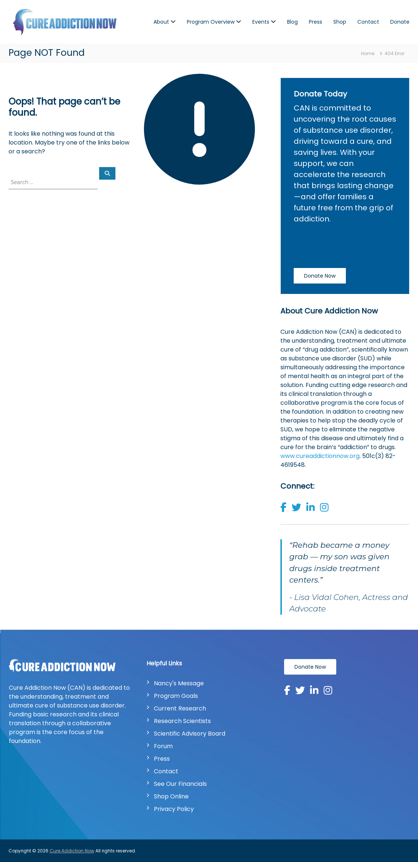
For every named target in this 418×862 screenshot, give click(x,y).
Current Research (180, 708)
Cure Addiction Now (72, 851)
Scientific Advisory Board (189, 733)
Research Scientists (182, 721)
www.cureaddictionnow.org (320, 456)
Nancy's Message (179, 683)
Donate (399, 22)
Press (315, 22)
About (161, 22)
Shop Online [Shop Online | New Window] (171, 796)
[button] (285, 509)
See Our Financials (180, 784)
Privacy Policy (174, 809)
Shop (339, 22)
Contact (368, 22)
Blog (292, 22)
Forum (163, 746)
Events (260, 22)
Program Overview (211, 22)
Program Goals (176, 696)
